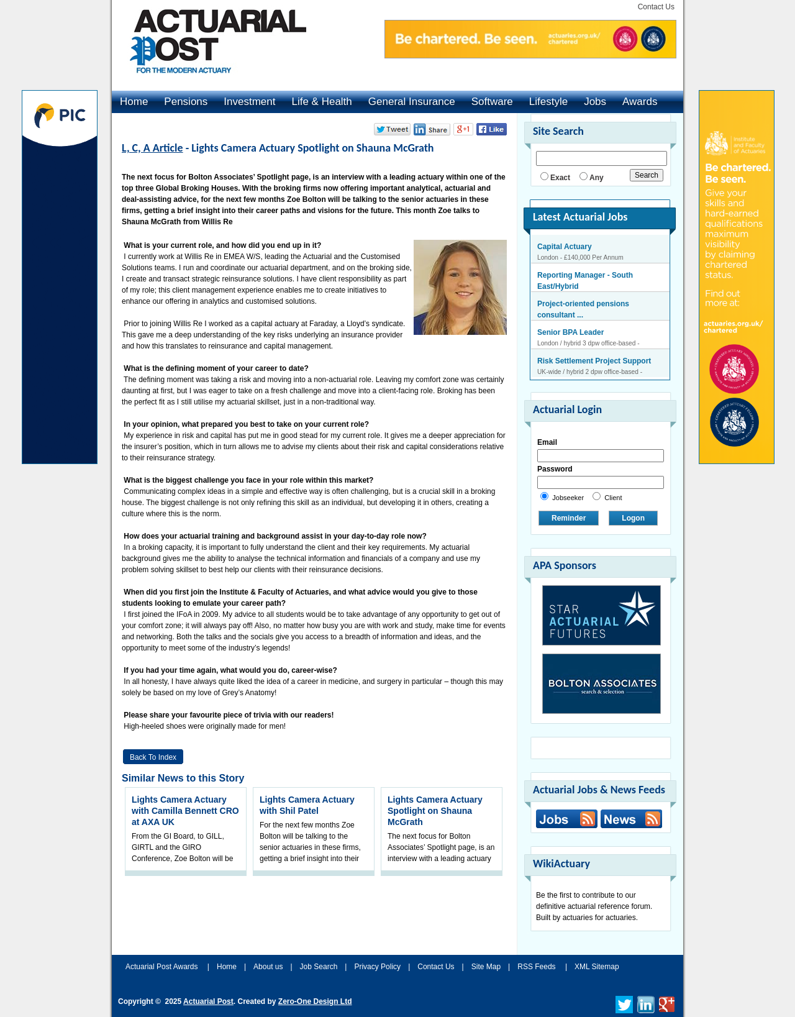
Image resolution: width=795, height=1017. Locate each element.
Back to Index (153, 757)
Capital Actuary (564, 246)
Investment (249, 101)
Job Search (319, 966)
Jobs (595, 101)
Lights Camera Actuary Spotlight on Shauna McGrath (435, 811)
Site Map (486, 966)
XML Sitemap (597, 966)
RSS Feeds (536, 966)
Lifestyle (548, 101)
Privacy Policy (377, 966)
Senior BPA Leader (570, 332)
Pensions (185, 101)
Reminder (569, 518)
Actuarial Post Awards (162, 966)
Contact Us (656, 6)
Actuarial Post (208, 1001)
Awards (639, 101)
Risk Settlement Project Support (594, 361)
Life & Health (321, 101)
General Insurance (411, 101)
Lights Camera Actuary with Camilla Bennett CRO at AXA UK (185, 811)
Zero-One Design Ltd (315, 1001)
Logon (633, 518)
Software (492, 101)
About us (268, 966)
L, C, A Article (152, 148)
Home (134, 101)
